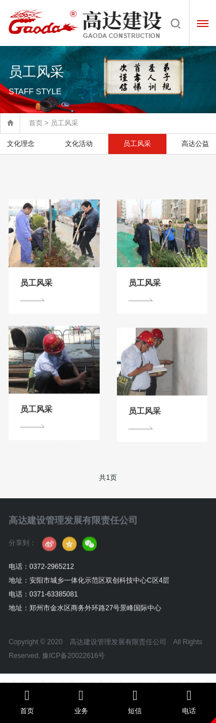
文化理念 (21, 144)
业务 (81, 702)
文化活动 (79, 144)
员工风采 (137, 144)
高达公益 (195, 144)
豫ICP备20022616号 (73, 674)
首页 (36, 123)
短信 (135, 702)
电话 (189, 702)
